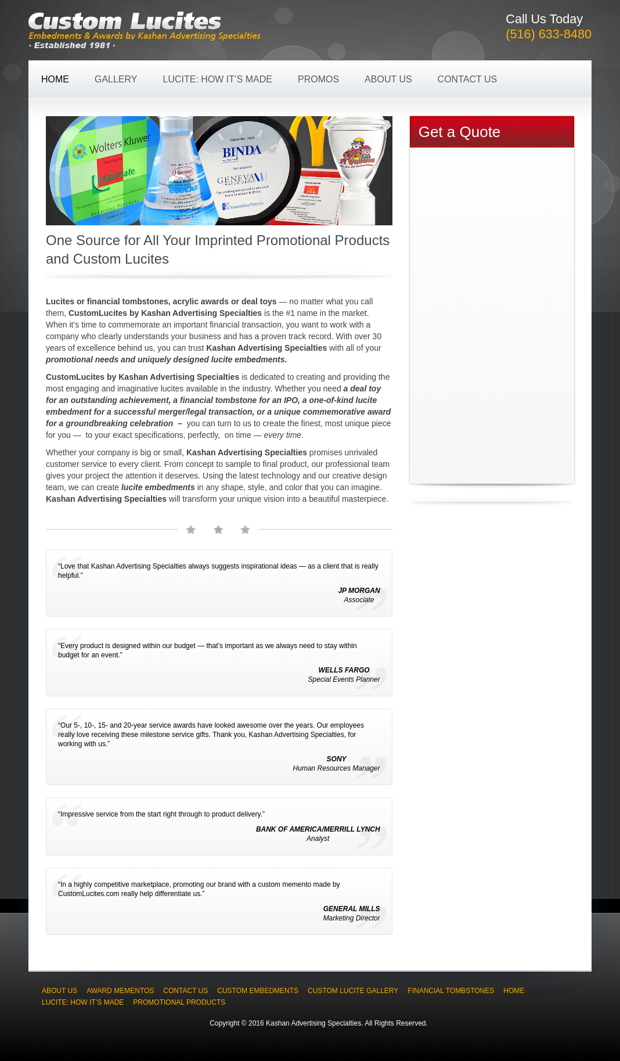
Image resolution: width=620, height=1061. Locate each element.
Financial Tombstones (451, 991)
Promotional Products (179, 1002)
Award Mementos (120, 991)
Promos (318, 79)
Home (55, 79)
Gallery (116, 79)
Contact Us (468, 79)
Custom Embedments (257, 991)
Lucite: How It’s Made (217, 79)
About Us (388, 79)
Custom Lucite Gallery (353, 991)
